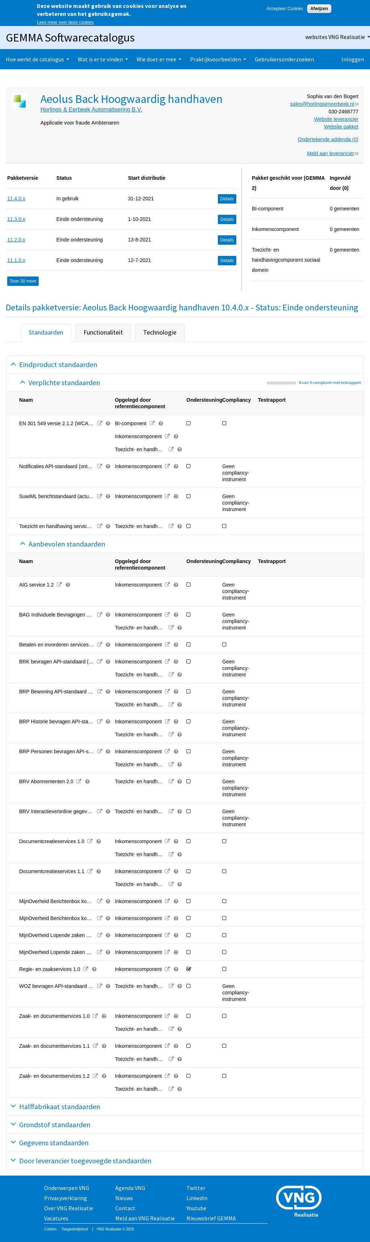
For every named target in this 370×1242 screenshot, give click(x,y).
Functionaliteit (103, 332)
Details (227, 198)
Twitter (195, 1187)
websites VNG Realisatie (335, 36)
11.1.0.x (16, 260)
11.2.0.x (16, 240)
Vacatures (56, 1218)
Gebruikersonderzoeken (284, 59)
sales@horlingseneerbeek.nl (324, 104)
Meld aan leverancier (332, 153)
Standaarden (46, 332)
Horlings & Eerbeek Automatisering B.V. (91, 109)
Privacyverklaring (65, 1198)
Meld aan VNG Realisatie (145, 1218)
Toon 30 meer (23, 281)
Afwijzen (319, 8)
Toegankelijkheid (74, 1229)
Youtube (196, 1208)
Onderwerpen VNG (66, 1187)
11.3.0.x (16, 219)
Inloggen (352, 59)
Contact (125, 1208)
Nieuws (124, 1198)
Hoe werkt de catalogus (35, 59)
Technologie (159, 332)
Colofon (50, 1229)
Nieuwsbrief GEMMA (211, 1218)
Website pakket (341, 127)
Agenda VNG (130, 1187)
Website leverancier (336, 119)
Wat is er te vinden (100, 59)
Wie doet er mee (156, 59)
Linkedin (196, 1198)
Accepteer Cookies (285, 8)
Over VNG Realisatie (68, 1208)
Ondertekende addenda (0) (328, 139)
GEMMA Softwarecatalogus (70, 37)
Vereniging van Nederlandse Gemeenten (301, 1202)
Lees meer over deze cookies (65, 22)
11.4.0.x (16, 198)
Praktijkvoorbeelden (215, 59)
